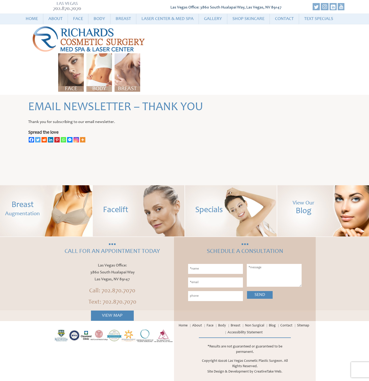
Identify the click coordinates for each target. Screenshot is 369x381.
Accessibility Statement (245, 332)
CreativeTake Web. (268, 372)
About (55, 19)
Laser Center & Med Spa (167, 19)
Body (99, 19)
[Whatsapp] (63, 139)
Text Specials (318, 19)
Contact (284, 19)
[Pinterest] (57, 139)
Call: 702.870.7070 (112, 291)
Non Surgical (254, 325)
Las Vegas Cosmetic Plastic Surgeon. (255, 361)
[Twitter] (37, 139)
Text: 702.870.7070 (112, 302)
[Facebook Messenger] (70, 139)
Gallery (213, 19)
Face (78, 19)
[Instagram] (76, 139)
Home (32, 19)
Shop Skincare (248, 19)
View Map (112, 315)
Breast (123, 19)
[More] (82, 139)
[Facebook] (31, 139)
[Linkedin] (50, 139)
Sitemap (303, 325)
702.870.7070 (67, 9)
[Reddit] (44, 139)
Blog (272, 325)
